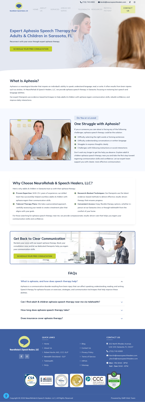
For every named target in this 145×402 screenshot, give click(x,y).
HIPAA (84, 361)
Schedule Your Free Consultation (30, 49)
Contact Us (127, 9)
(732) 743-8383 (116, 351)
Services (55, 9)
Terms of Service (88, 357)
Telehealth (84, 9)
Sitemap (85, 365)
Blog (83, 344)
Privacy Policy (87, 352)
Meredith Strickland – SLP (55, 357)
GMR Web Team (128, 398)
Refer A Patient (108, 9)
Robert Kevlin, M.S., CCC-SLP (56, 352)
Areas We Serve (66, 9)
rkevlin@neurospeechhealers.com (123, 355)
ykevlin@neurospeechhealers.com (123, 359)
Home (35, 9)
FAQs (46, 365)
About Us (43, 9)
